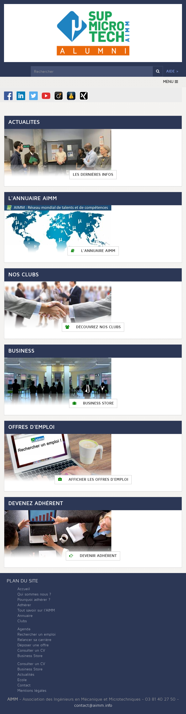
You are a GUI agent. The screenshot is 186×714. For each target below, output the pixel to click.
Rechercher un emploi (36, 634)
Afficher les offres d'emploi (93, 480)
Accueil (23, 589)
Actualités (25, 675)
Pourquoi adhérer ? (33, 600)
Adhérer (24, 605)
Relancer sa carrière (34, 640)
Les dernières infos (93, 175)
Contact (24, 685)
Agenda (23, 629)
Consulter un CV (31, 650)
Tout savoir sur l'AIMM (36, 610)
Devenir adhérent (93, 556)
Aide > (172, 71)
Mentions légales (31, 691)
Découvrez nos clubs (93, 327)
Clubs (22, 621)
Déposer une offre (33, 645)
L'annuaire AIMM (93, 251)
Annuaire (25, 616)
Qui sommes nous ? (34, 594)
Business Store (93, 403)
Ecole (22, 680)
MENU (170, 82)
